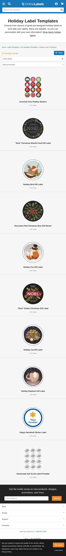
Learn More (59, 550)
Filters (59, 53)
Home (4, 47)
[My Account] (56, 4)
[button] (3, 4)
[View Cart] (62, 4)
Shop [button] (4, 506)
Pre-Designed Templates (29, 47)
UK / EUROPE (35, 539)
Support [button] (5, 519)
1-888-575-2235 (40, 531)
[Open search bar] (9, 4)
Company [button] (5, 525)
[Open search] (62, 10)
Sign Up (57, 498)
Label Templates (13, 47)
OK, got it (58, 545)
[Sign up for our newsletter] (26, 498)
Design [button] (4, 513)
